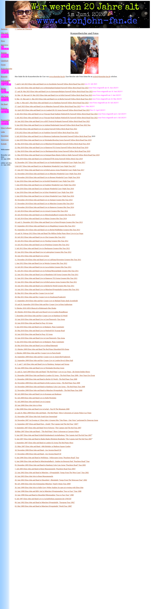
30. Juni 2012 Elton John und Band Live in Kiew (32, 256)
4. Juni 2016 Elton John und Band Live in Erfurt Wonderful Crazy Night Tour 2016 (44, 192)
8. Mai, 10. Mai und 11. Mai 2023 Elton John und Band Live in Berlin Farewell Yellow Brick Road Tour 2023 (53, 99)
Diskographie (5, 80)
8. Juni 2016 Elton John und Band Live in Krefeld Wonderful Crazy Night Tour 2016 (44, 181)
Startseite (4, 29)
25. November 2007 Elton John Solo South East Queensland (36, 416)
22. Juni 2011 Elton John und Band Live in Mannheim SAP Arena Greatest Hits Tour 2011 (46, 274)
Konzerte (4, 108)
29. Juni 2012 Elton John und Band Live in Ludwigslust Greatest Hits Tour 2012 (43, 252)
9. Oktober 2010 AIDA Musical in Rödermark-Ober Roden (35, 308)
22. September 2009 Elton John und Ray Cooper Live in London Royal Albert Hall (44, 360)
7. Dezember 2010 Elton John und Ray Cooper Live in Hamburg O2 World (41, 316)
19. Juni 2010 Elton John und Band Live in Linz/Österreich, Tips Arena (40, 319)
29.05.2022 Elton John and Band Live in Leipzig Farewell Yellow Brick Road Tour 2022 (46, 129)
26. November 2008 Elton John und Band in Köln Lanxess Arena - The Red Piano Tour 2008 (47, 383)
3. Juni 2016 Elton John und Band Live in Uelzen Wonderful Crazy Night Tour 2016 (44, 196)
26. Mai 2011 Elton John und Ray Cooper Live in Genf (34, 293)
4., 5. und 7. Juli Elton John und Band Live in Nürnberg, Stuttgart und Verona (42, 364)
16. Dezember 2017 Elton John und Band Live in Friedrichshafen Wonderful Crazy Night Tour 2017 (50, 162)
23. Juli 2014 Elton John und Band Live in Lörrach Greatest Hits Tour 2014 (41, 211)
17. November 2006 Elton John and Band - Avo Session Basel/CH (38, 454)
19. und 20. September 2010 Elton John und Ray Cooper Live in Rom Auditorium (43, 304)
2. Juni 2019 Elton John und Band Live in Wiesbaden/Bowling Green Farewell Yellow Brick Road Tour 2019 (53, 140)
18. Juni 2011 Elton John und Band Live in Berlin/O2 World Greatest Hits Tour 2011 (44, 286)
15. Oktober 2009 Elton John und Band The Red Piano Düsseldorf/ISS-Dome (42, 349)
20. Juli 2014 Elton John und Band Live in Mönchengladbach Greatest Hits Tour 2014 (45, 215)
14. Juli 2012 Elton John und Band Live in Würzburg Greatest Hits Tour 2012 (42, 245)
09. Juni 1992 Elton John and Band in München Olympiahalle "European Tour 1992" (45, 502)
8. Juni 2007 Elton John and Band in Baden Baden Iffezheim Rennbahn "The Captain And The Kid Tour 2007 (53, 439)
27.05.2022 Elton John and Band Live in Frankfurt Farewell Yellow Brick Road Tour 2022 (46, 133)
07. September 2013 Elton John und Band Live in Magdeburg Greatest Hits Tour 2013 (45, 226)
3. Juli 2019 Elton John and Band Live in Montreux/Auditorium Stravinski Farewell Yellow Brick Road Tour (53, 136)
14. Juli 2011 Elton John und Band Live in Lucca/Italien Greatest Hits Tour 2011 (43, 267)
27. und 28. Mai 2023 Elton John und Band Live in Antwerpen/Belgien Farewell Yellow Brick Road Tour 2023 (54, 91)
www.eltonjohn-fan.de (57, 76)
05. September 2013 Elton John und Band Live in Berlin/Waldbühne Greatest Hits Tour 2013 (47, 230)
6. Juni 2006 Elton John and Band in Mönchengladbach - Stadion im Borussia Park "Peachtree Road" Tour (52, 461)
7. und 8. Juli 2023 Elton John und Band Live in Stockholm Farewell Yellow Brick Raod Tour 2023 (50, 84)
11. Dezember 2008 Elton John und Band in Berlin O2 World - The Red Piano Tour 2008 (46, 379)
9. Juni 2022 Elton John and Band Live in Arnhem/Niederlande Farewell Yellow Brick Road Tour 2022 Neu (52, 125)
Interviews (4, 45)
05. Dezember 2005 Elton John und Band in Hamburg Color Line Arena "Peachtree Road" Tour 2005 (50, 465)
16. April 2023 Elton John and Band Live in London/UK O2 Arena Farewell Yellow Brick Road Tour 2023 (52, 110)
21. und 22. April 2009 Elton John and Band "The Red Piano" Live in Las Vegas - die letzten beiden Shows (52, 372)
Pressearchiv (5, 120)
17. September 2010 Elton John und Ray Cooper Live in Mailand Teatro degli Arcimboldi (46, 301)
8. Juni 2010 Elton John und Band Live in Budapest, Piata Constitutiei (39, 327)
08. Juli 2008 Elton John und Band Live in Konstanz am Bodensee (38, 394)
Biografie (4, 76)
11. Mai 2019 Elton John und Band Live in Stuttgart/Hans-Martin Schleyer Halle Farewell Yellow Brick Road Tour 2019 (57, 155)
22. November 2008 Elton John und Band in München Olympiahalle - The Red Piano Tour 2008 (48, 390)
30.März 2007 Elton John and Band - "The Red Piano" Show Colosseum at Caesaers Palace (47, 431)
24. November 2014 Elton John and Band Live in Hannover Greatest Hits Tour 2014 (44, 207)
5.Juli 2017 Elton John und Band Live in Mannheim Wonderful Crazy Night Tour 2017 (45, 166)
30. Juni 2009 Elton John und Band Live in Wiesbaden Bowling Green (39, 368)
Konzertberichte (6, 69)
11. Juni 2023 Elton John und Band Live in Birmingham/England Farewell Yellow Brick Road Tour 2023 (52, 88)
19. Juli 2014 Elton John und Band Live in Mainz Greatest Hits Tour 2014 (41, 218)
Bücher (3, 88)
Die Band (4, 104)
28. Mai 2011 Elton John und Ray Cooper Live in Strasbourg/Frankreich (40, 297)
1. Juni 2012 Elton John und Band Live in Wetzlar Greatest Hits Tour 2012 (41, 263)
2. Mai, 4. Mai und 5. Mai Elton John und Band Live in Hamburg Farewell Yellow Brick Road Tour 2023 (52, 103)
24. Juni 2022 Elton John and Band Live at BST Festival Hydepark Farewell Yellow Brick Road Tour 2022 (52, 121)
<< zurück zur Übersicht (23, 29)
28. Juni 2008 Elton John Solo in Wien (28, 405)
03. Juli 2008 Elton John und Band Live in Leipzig (32, 402)
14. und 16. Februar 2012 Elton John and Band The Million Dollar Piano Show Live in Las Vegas (49, 233)
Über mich (4, 33)
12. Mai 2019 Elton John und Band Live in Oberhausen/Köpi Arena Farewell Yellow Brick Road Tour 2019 (52, 151)
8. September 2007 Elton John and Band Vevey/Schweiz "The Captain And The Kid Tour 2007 (48, 428)
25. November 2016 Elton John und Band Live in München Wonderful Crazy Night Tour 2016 (48, 174)
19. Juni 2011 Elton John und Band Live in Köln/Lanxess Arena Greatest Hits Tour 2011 (46, 282)
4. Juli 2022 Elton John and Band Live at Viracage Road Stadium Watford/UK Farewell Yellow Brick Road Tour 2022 (56, 114)
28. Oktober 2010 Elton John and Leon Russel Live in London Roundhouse (41, 312)
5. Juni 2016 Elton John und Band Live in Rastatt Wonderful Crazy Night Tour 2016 (44, 189)
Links (3, 132)
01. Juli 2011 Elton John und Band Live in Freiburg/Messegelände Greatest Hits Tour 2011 (47, 271)
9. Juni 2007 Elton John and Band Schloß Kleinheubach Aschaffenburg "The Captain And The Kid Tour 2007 (53, 435)
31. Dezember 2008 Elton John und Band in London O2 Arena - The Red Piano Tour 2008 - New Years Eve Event (55, 375)
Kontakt (4, 144)
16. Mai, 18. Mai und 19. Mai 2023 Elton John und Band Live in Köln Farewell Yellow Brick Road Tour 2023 (53, 95)
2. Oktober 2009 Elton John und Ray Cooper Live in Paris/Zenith (38, 353)
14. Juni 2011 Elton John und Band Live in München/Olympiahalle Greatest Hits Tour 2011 (47, 289)
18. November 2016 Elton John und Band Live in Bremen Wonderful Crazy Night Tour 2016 (47, 177)
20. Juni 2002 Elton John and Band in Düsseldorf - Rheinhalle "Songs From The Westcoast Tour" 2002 (51, 480)
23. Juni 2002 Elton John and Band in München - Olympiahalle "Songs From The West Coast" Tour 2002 (52, 473)
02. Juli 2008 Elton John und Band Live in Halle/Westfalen (35, 398)
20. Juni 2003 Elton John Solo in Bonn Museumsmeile (34, 476)
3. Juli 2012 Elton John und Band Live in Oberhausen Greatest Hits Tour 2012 (42, 248)
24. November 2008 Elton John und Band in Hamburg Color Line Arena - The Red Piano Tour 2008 (50, 387)
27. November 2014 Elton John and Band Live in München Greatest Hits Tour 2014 (44, 204)
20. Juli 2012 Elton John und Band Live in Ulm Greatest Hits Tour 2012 (40, 237)
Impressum (5, 140)
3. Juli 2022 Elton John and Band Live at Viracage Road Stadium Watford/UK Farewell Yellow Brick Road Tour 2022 (56, 118)
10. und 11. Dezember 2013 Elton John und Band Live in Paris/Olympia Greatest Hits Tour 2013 (49, 222)
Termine (4, 53)
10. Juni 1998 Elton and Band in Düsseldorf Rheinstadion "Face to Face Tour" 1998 (44, 495)
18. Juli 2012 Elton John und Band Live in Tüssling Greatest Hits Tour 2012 (41, 241)
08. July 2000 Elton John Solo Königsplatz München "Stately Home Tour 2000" (43, 484)
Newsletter (4, 136)
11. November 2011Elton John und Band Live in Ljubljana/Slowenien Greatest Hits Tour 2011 (48, 260)
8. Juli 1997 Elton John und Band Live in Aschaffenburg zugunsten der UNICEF (43, 499)
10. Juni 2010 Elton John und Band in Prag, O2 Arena (34, 323)
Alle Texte (4, 96)
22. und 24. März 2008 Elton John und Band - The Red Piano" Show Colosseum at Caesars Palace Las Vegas (53, 413)
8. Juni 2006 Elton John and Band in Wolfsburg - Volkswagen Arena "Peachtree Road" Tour (47, 458)
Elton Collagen (6, 128)
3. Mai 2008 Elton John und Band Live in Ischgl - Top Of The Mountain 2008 (42, 409)
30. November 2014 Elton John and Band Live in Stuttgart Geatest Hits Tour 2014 (44, 200)
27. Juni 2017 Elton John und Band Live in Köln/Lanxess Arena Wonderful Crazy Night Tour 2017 (49, 170)
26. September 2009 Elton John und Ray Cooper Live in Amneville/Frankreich (42, 357)
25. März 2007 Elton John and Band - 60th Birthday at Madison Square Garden (42, 446)
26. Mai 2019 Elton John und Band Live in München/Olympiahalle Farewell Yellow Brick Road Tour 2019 (52, 144)
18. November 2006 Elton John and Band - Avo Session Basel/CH (38, 450)
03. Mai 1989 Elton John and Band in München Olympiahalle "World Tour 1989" (43, 506)
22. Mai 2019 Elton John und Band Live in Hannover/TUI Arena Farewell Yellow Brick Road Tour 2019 (51, 147)
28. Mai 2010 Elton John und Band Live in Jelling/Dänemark (36, 345)
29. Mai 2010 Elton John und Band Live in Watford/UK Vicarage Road (40, 331)
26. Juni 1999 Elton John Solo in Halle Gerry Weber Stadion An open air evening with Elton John (49, 487)
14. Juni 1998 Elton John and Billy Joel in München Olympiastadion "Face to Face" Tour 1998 (48, 491)
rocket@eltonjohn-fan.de (101, 76)
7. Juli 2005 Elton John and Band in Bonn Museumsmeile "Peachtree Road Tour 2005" (45, 469)
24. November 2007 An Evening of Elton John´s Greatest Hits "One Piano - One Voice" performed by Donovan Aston (56, 420)
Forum (3, 65)
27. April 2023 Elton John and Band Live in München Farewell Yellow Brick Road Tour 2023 (48, 106)
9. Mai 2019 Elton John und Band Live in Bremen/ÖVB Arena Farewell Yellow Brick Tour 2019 (49, 159)
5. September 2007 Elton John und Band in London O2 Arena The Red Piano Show (44, 443)
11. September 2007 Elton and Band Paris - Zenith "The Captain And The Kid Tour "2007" (47, 424)
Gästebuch (4, 61)
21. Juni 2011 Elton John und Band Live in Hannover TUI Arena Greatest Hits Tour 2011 (46, 278)
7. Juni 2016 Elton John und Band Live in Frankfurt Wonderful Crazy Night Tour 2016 (45, 185)
